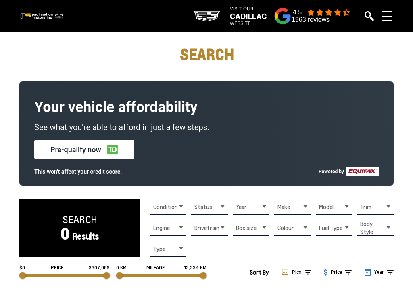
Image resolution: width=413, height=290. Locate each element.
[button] (84, 149)
